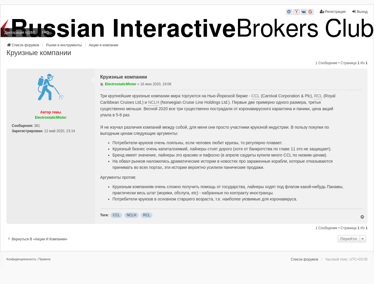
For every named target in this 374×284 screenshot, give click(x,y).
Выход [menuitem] (360, 11)
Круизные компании (38, 53)
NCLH (153, 102)
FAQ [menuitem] (45, 32)
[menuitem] (21, 259)
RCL (318, 95)
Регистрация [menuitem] (333, 11)
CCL (255, 95)
